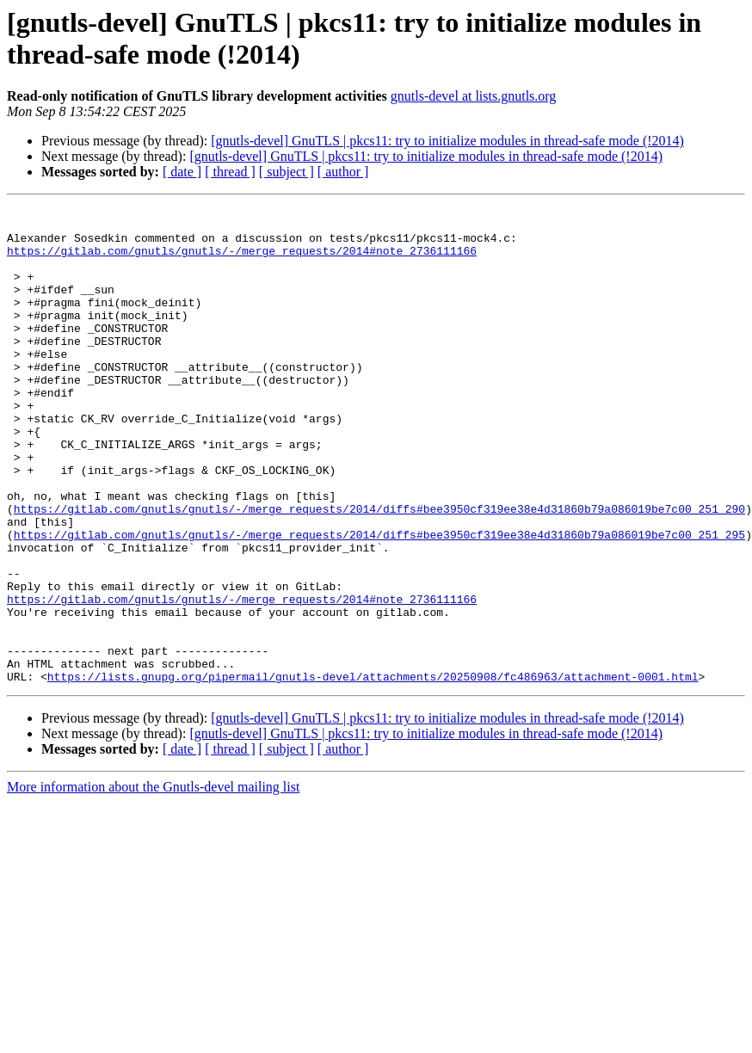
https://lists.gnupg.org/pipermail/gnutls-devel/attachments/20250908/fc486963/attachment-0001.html (373, 771)
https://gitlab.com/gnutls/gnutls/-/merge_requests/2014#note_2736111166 (242, 260)
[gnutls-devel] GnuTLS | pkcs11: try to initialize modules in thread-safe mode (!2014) (447, 140)
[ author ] (343, 171)
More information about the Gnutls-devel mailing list (153, 882)
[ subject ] (286, 171)
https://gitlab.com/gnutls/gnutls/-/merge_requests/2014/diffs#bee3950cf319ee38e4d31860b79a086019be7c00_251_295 (379, 601)
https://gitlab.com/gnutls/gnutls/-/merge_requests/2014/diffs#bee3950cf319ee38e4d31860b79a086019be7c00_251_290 (379, 570)
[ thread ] (230, 171)
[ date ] (182, 171)
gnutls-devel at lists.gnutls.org (474, 96)
